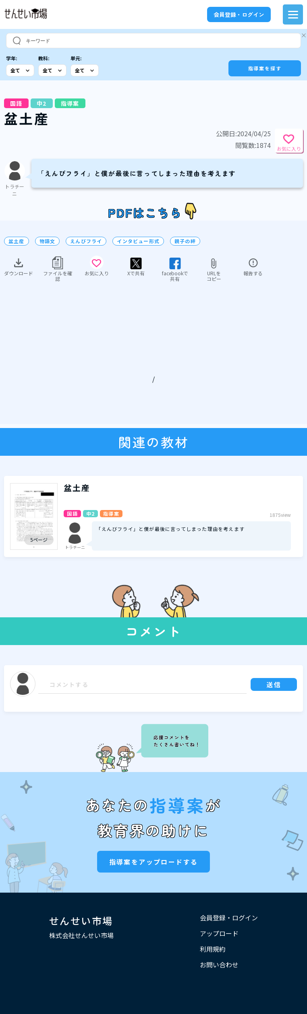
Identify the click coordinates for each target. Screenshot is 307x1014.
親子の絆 (185, 241)
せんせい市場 (81, 921)
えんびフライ (86, 241)
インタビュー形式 (138, 241)
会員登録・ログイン (239, 14)
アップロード (219, 933)
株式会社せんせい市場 (81, 935)
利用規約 (213, 949)
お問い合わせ (219, 964)
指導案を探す (265, 68)
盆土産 (16, 241)
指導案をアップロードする (153, 862)
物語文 (47, 241)
